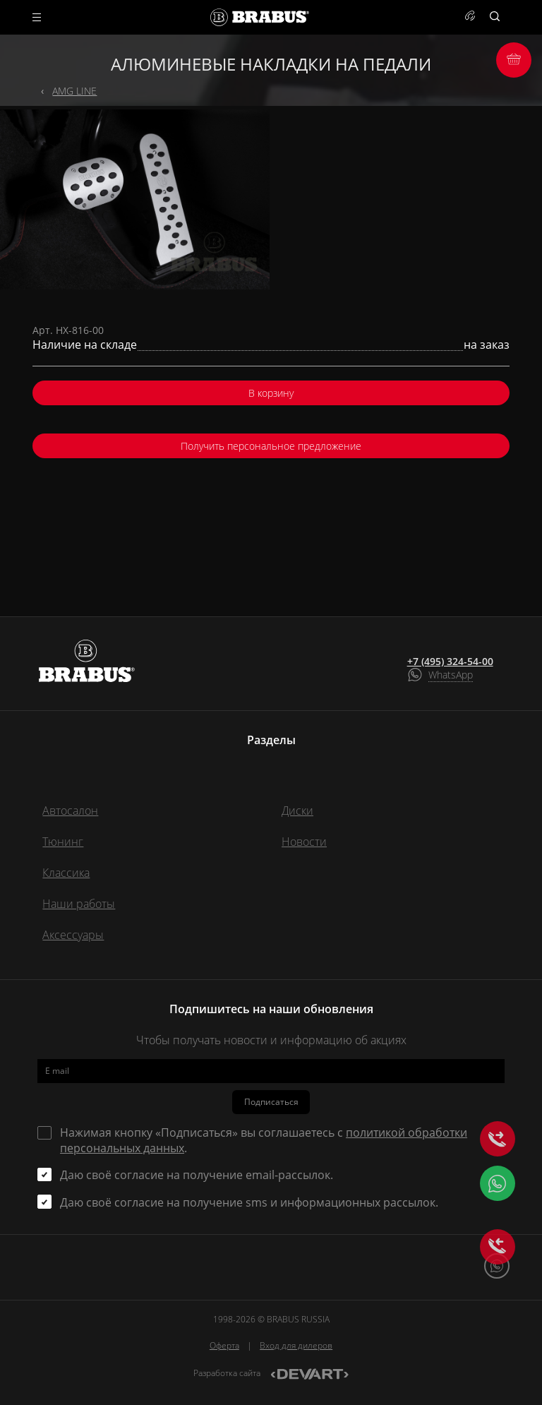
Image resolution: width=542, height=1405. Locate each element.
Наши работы (78, 903)
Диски (297, 810)
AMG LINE (74, 90)
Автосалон (70, 810)
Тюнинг (62, 841)
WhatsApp (450, 674)
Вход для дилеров (296, 1345)
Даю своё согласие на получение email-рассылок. (196, 1175)
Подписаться (271, 1102)
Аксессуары (73, 935)
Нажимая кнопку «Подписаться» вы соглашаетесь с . (263, 1140)
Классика (66, 872)
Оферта (224, 1345)
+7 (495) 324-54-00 (450, 661)
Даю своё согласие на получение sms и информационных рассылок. (249, 1202)
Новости (304, 841)
